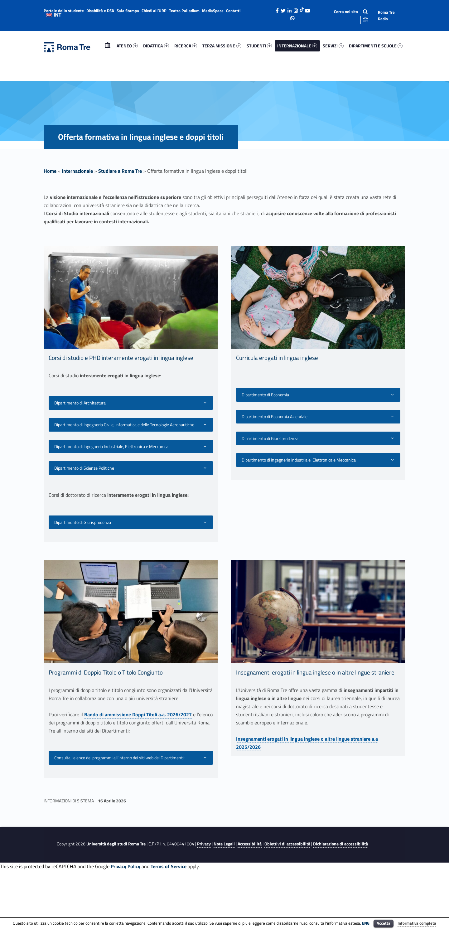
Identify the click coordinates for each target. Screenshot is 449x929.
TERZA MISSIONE (221, 45)
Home (107, 45)
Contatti (233, 10)
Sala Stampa (128, 10)
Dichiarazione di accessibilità (340, 843)
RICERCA (185, 45)
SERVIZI (333, 45)
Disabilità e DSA (100, 10)
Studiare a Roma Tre (120, 171)
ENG (365, 923)
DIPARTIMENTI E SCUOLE (376, 45)
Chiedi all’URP (154, 10)
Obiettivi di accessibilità (287, 843)
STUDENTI (259, 45)
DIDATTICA (156, 45)
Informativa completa (417, 923)
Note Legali (224, 843)
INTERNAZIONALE (297, 45)
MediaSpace (213, 10)
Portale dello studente (64, 10)
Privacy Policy (125, 866)
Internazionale (77, 171)
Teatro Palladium (184, 10)
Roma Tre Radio (386, 15)
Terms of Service (168, 866)
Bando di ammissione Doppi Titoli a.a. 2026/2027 (138, 714)
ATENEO (127, 45)
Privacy (204, 843)
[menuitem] (107, 45)
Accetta (383, 923)
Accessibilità (250, 843)
